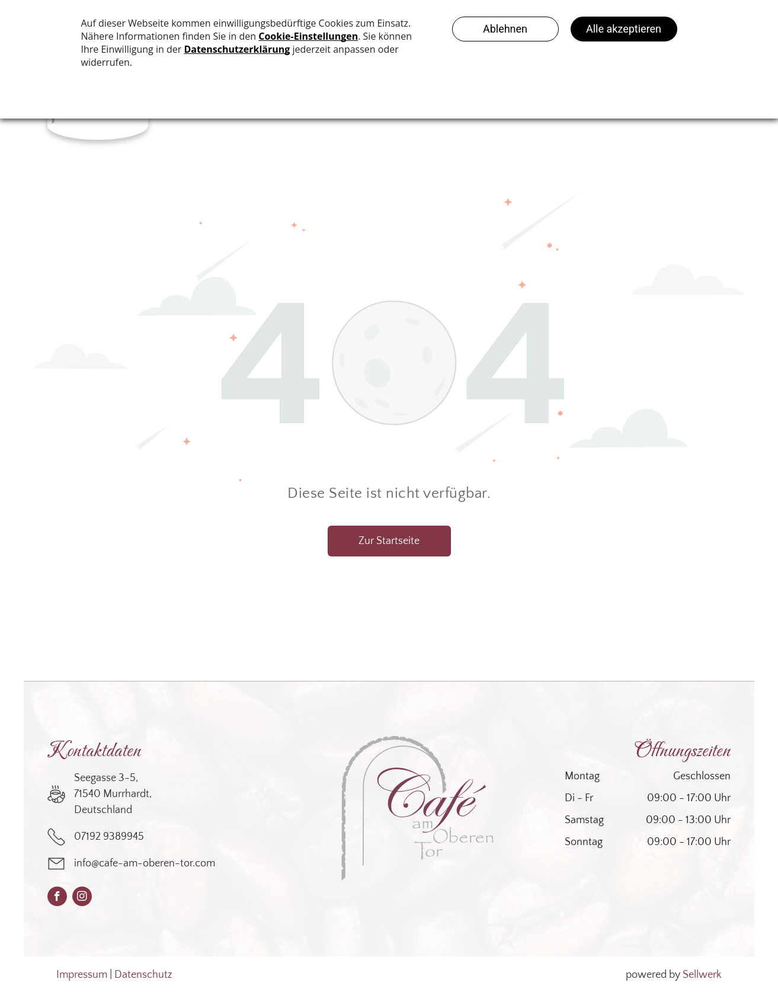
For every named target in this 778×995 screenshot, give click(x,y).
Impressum (81, 975)
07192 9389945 (109, 837)
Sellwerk (702, 975)
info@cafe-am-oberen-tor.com (144, 863)
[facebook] (57, 898)
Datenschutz (143, 975)
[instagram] (82, 898)
